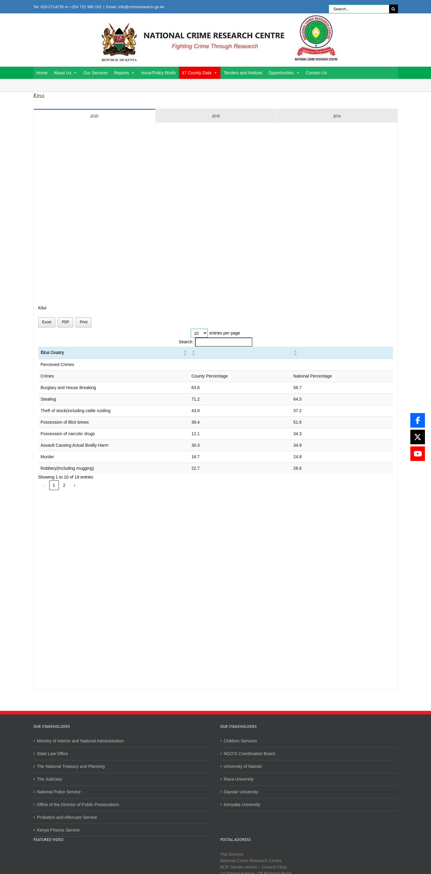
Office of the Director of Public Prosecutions (78, 804)
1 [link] (54, 485)
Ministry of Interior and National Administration (80, 740)
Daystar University (241, 791)
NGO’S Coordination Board (249, 753)
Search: (186, 341)
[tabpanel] (215, 406)
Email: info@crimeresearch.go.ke (135, 7)
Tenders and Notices (243, 72)
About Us (65, 73)
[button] (272, 352)
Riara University (239, 779)
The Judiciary (49, 779)
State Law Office (52, 753)
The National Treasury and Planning (71, 766)
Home (42, 72)
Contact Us (316, 72)
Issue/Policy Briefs (158, 72)
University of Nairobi (243, 766)
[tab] (94, 116)
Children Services (240, 740)
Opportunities (284, 73)
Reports (124, 73)
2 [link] (64, 485)
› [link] (74, 485)
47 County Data (199, 73)
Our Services (95, 72)
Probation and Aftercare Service (67, 817)
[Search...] (359, 9)
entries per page (224, 333)
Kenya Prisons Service (58, 830)
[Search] (393, 9)
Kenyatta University (242, 804)
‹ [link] (43, 485)
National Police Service (59, 791)
